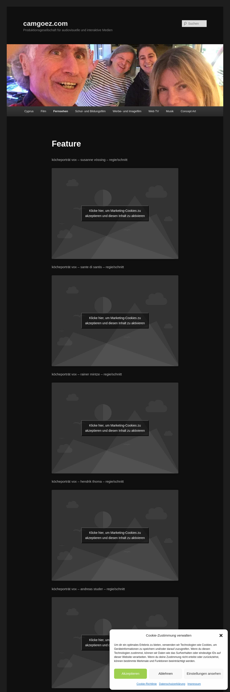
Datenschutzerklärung (172, 683)
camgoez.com (45, 23)
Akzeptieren (130, 673)
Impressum (194, 683)
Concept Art (188, 111)
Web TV (153, 111)
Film (43, 111)
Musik (170, 111)
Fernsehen (60, 111)
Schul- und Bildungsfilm (90, 111)
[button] (221, 635)
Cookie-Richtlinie (147, 683)
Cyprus (28, 111)
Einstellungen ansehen (204, 673)
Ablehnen (165, 673)
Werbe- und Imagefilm (127, 111)
